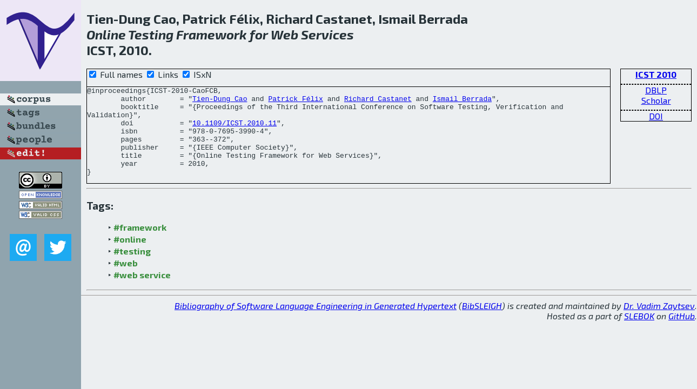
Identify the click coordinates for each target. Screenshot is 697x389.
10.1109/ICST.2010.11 (234, 131)
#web (125, 281)
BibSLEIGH (482, 323)
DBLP (656, 90)
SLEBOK (639, 333)
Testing (150, 34)
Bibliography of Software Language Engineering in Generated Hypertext (316, 323)
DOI (656, 116)
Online (106, 34)
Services (327, 34)
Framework (211, 34)
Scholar (656, 100)
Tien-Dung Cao (219, 101)
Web (284, 34)
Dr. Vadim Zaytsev (659, 323)
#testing (132, 269)
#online (129, 257)
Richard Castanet (378, 101)
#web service (142, 292)
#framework (139, 245)
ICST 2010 (655, 74)
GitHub (681, 333)
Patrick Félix (295, 101)
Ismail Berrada (462, 101)
